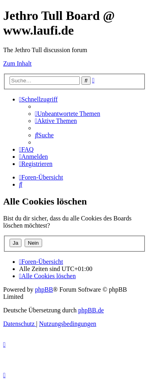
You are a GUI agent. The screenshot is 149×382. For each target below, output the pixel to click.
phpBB (44, 289)
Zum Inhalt (17, 63)
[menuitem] (67, 113)
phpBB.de (91, 310)
